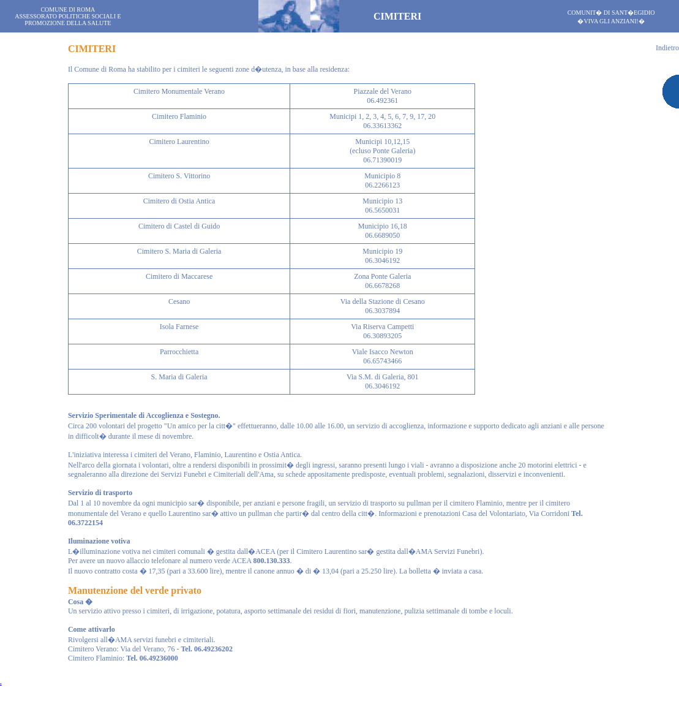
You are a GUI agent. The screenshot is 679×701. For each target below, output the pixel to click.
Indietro (667, 48)
